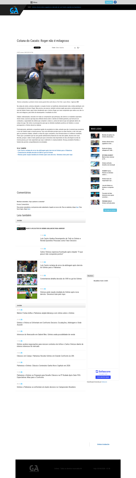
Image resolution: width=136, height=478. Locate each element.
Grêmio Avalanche (103, 444)
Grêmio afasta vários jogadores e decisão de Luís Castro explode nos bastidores (56, 7)
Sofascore (104, 382)
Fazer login (109, 2)
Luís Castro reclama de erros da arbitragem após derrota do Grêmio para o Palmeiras (45, 150)
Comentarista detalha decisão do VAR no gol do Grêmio (35, 152)
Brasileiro (90, 276)
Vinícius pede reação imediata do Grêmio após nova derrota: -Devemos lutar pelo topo (45, 155)
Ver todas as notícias (110, 210)
